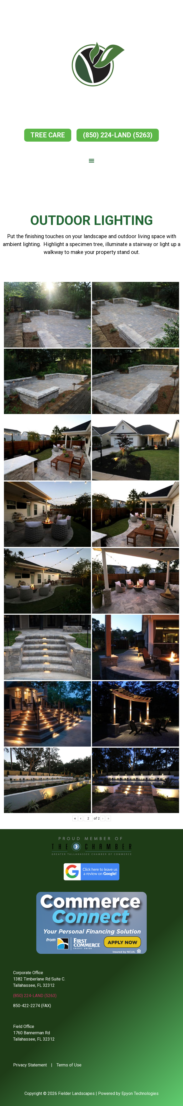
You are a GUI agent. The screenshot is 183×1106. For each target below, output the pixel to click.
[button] (91, 160)
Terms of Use (69, 1064)
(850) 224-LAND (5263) (35, 995)
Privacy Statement (30, 1064)
